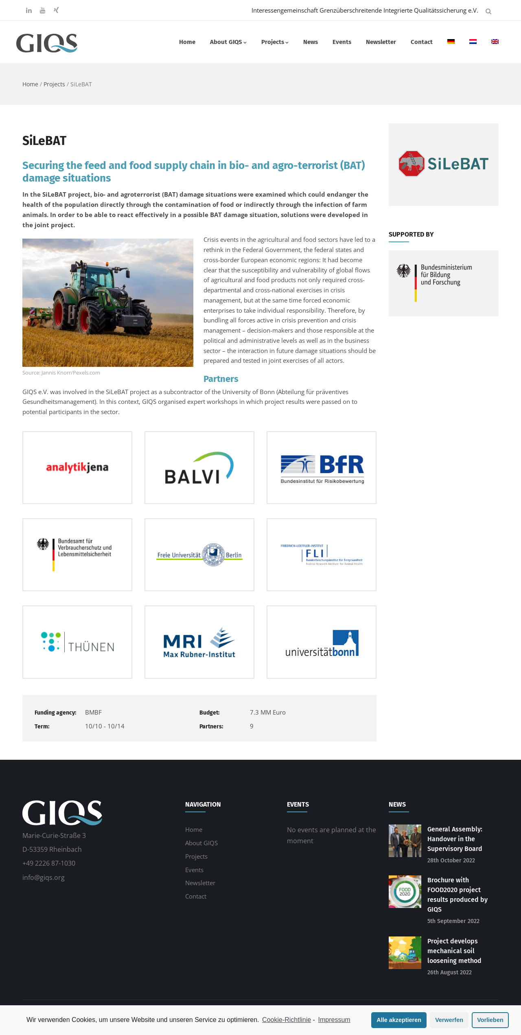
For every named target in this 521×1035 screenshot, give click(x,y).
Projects (275, 42)
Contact (422, 42)
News (310, 42)
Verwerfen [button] (449, 1020)
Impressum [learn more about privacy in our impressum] (334, 1019)
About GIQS (228, 42)
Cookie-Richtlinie (286, 1019)
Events (342, 42)
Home (187, 42)
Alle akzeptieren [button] (399, 1020)
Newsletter (381, 42)
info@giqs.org (43, 877)
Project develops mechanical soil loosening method (454, 951)
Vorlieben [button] (490, 1020)
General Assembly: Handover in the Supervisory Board (454, 839)
